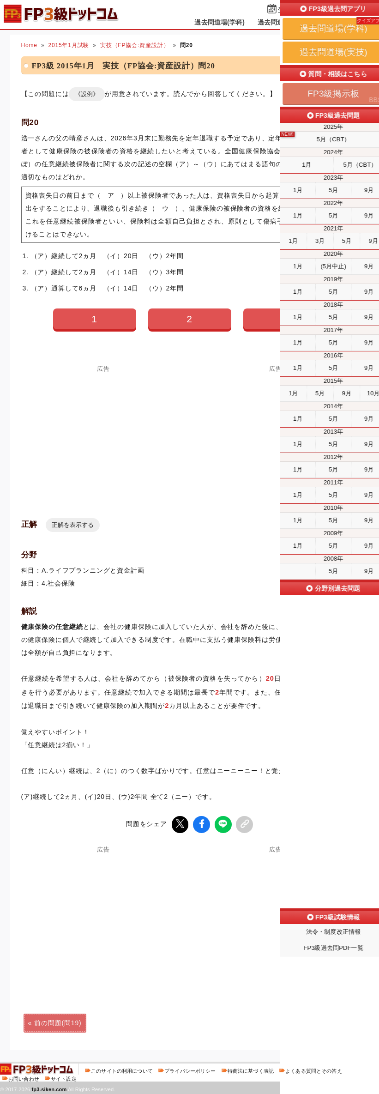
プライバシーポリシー (190, 1069)
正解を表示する (73, 524)
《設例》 (87, 94)
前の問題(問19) (57, 1021)
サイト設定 (64, 1077)
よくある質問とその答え (313, 1069)
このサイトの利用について (122, 1069)
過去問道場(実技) (283, 22)
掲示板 (330, 22)
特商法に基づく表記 (251, 1069)
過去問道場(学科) (219, 22)
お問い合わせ (23, 1077)
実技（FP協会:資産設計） (134, 45)
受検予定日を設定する (310, 9)
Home (29, 45)
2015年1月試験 (68, 45)
